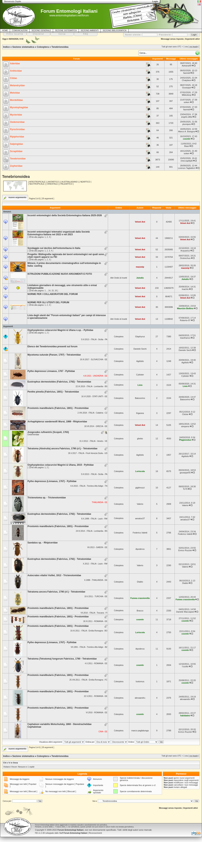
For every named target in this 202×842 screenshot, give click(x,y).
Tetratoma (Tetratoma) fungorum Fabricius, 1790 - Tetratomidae (62, 658)
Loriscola (140, 471)
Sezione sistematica (23, 47)
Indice (6, 47)
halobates (185, 715)
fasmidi (186, 73)
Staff (73, 833)
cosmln (186, 139)
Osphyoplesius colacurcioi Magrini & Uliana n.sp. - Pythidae (60, 330)
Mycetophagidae (19, 107)
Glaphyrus (140, 336)
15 (53, 291)
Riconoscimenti (95, 833)
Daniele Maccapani (185, 612)
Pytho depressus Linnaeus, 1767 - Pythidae (51, 371)
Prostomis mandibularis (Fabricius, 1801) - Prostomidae (58, 408)
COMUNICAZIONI (19, 30)
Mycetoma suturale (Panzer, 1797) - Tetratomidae (54, 354)
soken (186, 102)
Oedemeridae (17, 122)
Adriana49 (186, 65)
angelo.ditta (186, 117)
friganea (140, 413)
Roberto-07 (185, 320)
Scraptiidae (16, 151)
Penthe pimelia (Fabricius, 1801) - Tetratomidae (53, 391)
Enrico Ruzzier (185, 550)
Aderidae (15, 63)
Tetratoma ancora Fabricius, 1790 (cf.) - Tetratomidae (56, 591)
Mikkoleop (186, 95)
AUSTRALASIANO (70, 182)
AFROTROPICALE (37, 182)
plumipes (186, 124)
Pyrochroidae (17, 129)
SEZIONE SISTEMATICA (66, 30)
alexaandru (140, 698)
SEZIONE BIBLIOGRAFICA (114, 30)
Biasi (186, 146)
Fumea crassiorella (140, 598)
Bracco (140, 610)
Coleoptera (43, 47)
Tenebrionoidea (59, 47)
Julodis (140, 278)
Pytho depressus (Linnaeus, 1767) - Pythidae (51, 481)
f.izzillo (185, 666)
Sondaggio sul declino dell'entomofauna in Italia (53, 248)
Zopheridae (16, 166)
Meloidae (15, 92)
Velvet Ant (140, 222)
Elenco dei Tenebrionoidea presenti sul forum (52, 346)
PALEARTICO (66, 184)
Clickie (185, 414)
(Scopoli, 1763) (48, 432)
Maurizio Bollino (185, 308)
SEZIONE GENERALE (41, 30)
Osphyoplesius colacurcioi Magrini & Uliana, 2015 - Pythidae (60, 465)
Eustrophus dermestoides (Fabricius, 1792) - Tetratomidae (59, 381)
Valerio (140, 504)
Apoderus (140, 549)
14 (49, 291)
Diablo (140, 582)
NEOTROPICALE (36, 184)
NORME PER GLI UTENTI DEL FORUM (48, 302)
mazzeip (140, 267)
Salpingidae (16, 144)
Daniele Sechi (139, 349)
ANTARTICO (53, 182)
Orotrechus (185, 258)
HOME (5, 30)
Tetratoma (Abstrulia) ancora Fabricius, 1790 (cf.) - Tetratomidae (62, 448)
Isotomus (140, 681)
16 (56, 291)
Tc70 (185, 489)
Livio (140, 385)
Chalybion (186, 80)
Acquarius (185, 250)
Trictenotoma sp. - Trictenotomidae (46, 497)
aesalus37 (140, 518)
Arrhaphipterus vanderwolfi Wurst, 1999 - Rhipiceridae (57, 421)
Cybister (140, 374)
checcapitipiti (186, 161)
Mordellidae (16, 100)
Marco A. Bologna (186, 131)
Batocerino (140, 398)
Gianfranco (185, 338)
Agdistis (140, 361)
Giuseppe (186, 87)
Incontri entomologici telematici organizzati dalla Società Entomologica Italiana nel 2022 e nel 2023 (58, 233)
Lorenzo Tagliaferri (186, 168)
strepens (185, 426)
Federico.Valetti (140, 532)
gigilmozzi (140, 487)
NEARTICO (85, 182)
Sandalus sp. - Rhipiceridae (42, 542)
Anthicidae (16, 70)
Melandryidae (17, 85)
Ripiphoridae (17, 136)
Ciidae (13, 78)
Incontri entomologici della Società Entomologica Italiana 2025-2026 (64, 215)
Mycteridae (16, 114)
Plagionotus (185, 440)
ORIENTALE (52, 184)
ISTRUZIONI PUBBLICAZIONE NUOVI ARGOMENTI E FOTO (59, 274)
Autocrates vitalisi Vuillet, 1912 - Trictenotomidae (54, 575)
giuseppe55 (185, 472)
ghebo (140, 438)
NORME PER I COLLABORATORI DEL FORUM (52, 294)
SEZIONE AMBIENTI (90, 30)
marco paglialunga (140, 730)
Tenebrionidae (18, 158)
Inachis (185, 289)
